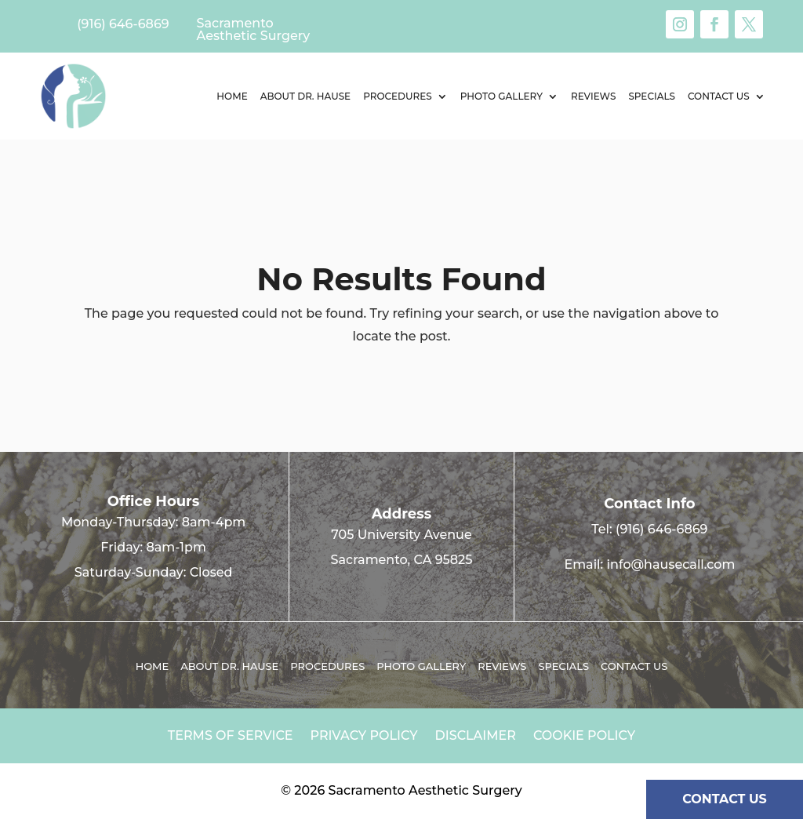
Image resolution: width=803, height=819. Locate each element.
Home (231, 96)
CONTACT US (724, 799)
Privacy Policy (364, 736)
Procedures (397, 96)
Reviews (593, 96)
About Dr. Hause (305, 96)
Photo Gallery (501, 96)
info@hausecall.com (671, 564)
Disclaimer (475, 736)
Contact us (719, 96)
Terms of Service (230, 736)
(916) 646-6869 (661, 529)
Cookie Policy (584, 736)
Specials (651, 96)
